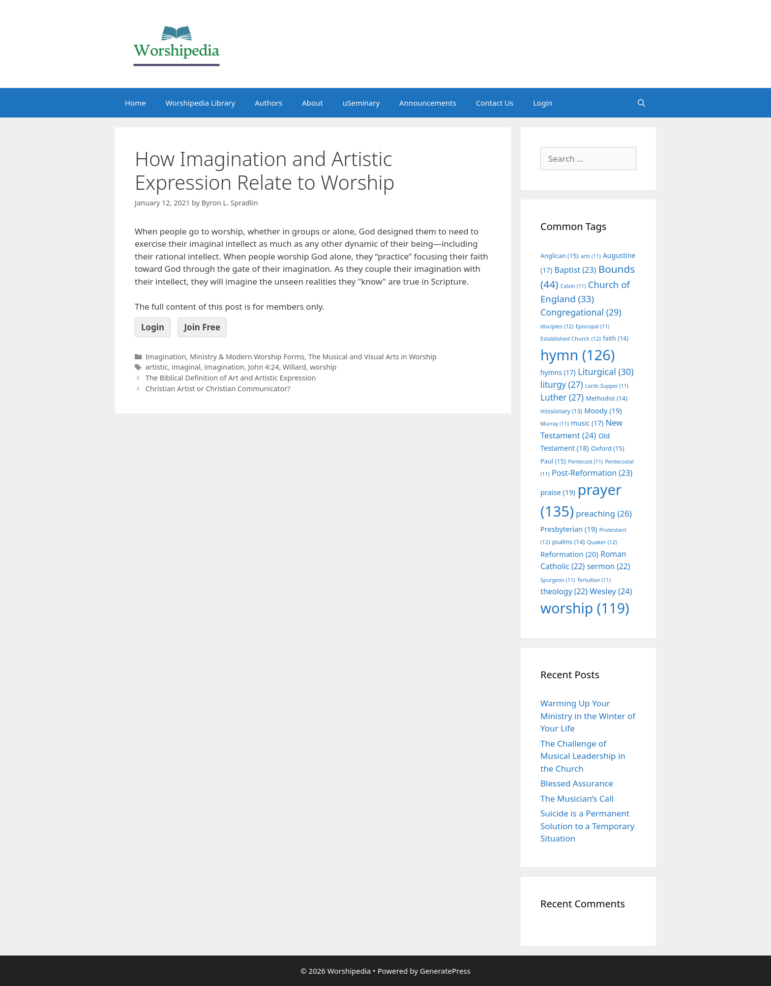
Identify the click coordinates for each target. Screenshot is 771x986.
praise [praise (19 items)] (557, 492)
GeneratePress (445, 971)
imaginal (186, 367)
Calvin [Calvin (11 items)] (573, 286)
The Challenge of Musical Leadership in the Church (582, 756)
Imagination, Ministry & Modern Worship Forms (225, 356)
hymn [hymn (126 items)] (577, 354)
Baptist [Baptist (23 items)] (575, 269)
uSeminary (361, 103)
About (312, 103)
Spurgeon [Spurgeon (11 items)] (557, 580)
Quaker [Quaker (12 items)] (602, 542)
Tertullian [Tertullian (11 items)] (594, 580)
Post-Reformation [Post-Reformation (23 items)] (592, 472)
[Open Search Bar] (641, 102)
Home (135, 103)
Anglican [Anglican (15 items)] (559, 255)
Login (542, 103)
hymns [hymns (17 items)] (558, 372)
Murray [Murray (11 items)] (554, 423)
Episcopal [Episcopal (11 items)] (593, 326)
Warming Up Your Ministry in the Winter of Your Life (587, 715)
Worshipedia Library (200, 103)
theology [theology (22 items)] (564, 591)
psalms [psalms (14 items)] (568, 542)
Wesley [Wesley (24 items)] (611, 591)
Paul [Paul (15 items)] (553, 461)
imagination (224, 367)
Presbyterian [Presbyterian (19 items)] (568, 529)
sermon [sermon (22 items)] (608, 566)
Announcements (427, 103)
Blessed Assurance (576, 783)
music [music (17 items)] (587, 423)
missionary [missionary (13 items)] (561, 411)
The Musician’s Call (577, 798)
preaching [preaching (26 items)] (604, 513)
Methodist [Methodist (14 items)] (606, 398)
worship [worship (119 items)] (584, 608)
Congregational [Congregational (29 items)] (581, 312)
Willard (294, 367)
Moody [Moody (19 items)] (603, 410)
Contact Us (494, 103)
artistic (157, 367)
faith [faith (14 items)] (615, 338)
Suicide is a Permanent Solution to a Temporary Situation (587, 826)
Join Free (202, 327)
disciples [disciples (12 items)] (556, 326)
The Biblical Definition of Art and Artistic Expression (231, 377)
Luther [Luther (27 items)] (562, 397)
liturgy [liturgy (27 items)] (561, 384)
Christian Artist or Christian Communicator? (218, 388)
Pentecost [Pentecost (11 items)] (585, 461)
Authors (268, 103)
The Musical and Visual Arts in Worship (372, 356)
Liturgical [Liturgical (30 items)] (606, 371)
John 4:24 (263, 367)
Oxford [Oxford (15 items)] (607, 448)
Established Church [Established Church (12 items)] (570, 338)
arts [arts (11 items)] (591, 256)
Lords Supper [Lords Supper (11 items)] (606, 385)
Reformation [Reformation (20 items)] (569, 554)
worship (323, 367)
